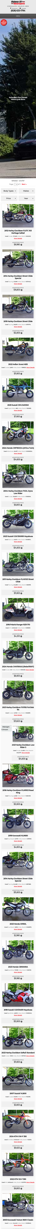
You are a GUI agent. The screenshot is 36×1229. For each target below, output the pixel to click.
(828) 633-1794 (18, 10)
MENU (18, 16)
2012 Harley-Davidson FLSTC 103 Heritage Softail (18, 232)
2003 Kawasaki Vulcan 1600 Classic (18, 1220)
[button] (21, 244)
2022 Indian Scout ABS (18, 364)
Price (8, 198)
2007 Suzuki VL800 (18, 1093)
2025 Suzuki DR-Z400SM (18, 405)
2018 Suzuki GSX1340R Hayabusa (18, 1010)
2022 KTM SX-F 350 (18, 1179)
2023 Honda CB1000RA (18, 967)
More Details (18, 238)
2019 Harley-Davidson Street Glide (18, 321)
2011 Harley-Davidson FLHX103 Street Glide (18, 580)
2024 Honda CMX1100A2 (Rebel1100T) (18, 667)
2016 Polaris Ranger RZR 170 (18, 625)
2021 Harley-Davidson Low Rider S (23, 746)
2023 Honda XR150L (18, 924)
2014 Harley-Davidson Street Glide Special (18, 277)
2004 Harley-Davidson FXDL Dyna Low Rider (18, 492)
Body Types (9, 191)
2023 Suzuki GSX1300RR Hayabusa (18, 536)
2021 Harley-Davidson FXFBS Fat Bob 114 (18, 708)
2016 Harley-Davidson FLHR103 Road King (18, 791)
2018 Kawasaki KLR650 (18, 836)
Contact (23, 8)
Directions (14, 8)
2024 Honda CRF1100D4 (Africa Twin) (18, 448)
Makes (26, 191)
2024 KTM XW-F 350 (18, 1136)
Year (26, 198)
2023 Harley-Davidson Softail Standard (18, 1053)
